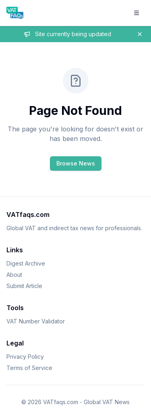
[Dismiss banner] (140, 34)
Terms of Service (29, 367)
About (14, 274)
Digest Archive (25, 263)
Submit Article (24, 285)
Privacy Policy (25, 356)
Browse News (75, 163)
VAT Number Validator (35, 321)
